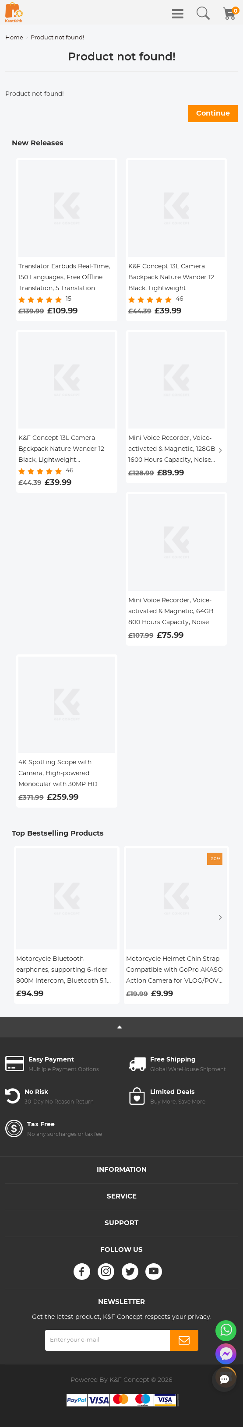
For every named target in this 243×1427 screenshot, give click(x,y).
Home (14, 38)
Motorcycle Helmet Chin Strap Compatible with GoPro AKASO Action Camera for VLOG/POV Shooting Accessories (174, 971)
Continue (213, 113)
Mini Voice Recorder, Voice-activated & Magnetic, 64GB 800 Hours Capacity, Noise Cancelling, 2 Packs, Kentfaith (173, 613)
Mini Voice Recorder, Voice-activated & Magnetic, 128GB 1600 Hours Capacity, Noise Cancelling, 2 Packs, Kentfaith (173, 450)
